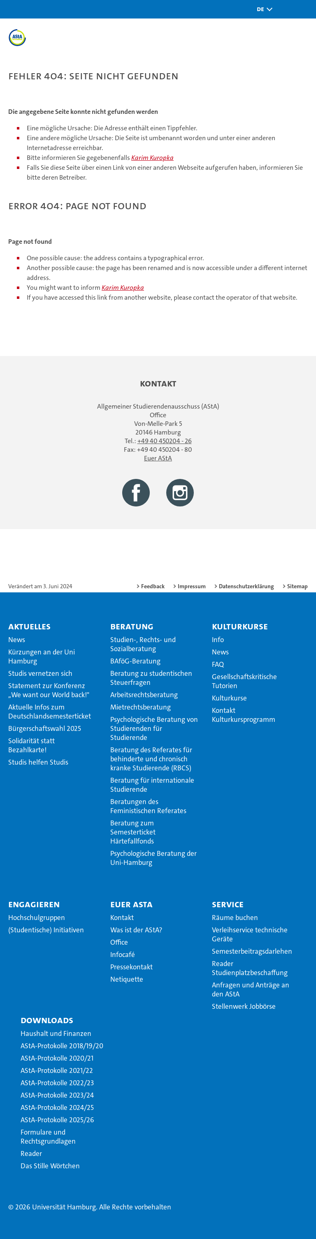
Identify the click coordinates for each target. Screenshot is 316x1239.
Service (228, 904)
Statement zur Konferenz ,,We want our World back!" (48, 690)
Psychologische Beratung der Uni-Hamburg (153, 858)
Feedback (153, 586)
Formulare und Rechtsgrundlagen (48, 1137)
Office (119, 942)
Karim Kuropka (152, 157)
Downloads (47, 1019)
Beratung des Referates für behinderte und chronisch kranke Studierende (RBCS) (151, 758)
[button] (262, 9)
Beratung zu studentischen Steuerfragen (151, 678)
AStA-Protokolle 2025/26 (57, 1119)
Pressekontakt (131, 966)
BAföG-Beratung (135, 661)
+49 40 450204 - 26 (164, 441)
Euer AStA (158, 458)
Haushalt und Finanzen (56, 1033)
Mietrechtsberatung (140, 707)
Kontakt (122, 917)
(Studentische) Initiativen (46, 929)
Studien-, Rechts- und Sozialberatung (143, 644)
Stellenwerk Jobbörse (244, 1006)
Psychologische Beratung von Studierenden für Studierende (154, 728)
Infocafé (122, 954)
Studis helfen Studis (38, 762)
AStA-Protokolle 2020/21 (57, 1058)
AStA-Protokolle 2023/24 (57, 1095)
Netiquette (126, 979)
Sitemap (297, 586)
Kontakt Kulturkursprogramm (243, 715)
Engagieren (34, 904)
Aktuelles (29, 626)
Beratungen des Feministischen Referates (148, 806)
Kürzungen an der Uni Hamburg (41, 656)
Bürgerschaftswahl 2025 (44, 728)
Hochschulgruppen (36, 917)
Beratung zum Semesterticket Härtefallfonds (133, 832)
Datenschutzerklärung (246, 586)
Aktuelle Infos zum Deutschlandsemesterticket (49, 712)
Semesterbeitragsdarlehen (252, 951)
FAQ (218, 664)
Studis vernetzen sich (40, 673)
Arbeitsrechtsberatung (144, 694)
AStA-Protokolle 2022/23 (57, 1082)
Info (218, 639)
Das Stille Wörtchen (50, 1165)
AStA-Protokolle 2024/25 (57, 1107)
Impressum (192, 586)
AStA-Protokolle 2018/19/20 (62, 1045)
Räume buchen (235, 917)
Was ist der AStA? (136, 929)
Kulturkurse (240, 626)
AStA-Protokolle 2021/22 (57, 1070)
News (16, 639)
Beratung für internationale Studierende (152, 785)
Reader (31, 1153)
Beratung (131, 626)
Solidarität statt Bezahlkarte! (31, 745)
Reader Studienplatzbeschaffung (250, 968)
